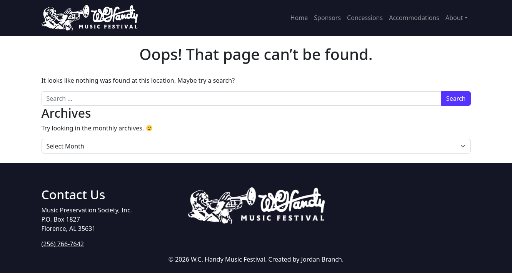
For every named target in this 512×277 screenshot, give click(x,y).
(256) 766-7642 (63, 244)
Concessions (365, 17)
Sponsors (327, 17)
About (454, 17)
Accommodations (414, 17)
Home (299, 17)
